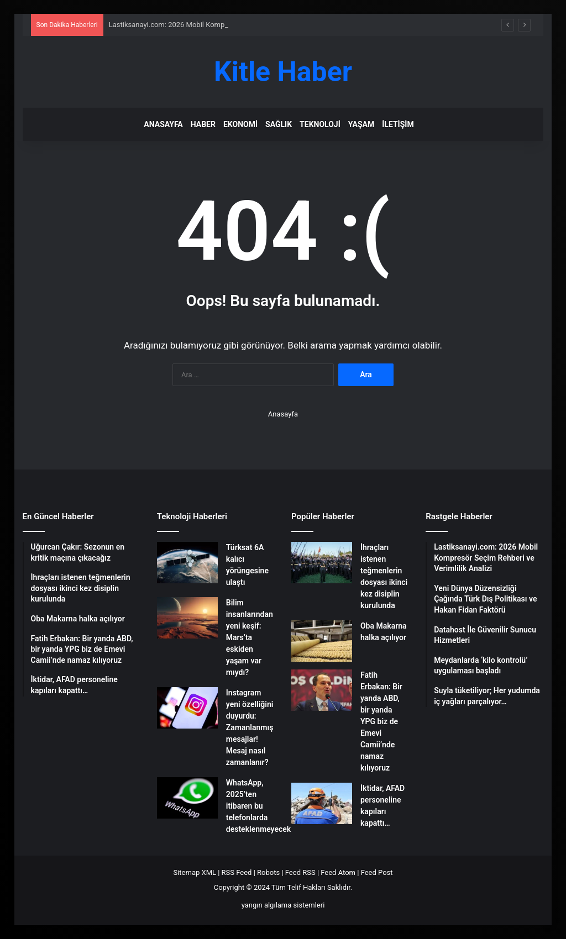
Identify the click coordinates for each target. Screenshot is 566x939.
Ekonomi (240, 124)
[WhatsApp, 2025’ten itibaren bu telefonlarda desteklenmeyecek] (187, 798)
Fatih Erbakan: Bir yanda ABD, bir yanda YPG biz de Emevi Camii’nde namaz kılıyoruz (381, 721)
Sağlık (278, 124)
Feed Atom (338, 872)
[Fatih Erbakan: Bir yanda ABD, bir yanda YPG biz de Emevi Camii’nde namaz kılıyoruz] (321, 690)
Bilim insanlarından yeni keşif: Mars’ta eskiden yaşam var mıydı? (249, 637)
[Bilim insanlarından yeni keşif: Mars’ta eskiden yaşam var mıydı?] (187, 618)
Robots (268, 872)
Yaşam (361, 124)
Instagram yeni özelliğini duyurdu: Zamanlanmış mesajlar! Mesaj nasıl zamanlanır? (250, 727)
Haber (203, 124)
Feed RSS (300, 872)
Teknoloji (320, 124)
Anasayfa (163, 124)
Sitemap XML (194, 872)
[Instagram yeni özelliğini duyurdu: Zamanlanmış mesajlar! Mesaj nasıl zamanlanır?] (187, 708)
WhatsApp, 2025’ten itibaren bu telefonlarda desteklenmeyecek (258, 806)
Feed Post (377, 872)
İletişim (397, 124)
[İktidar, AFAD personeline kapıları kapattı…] (321, 803)
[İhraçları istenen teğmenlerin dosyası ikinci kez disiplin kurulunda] (321, 562)
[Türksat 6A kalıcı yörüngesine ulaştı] (187, 562)
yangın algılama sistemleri (283, 905)
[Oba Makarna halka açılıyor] (321, 641)
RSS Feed (237, 872)
